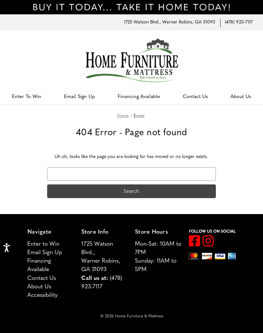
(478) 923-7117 (239, 22)
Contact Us (195, 96)
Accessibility (42, 295)
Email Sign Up (79, 96)
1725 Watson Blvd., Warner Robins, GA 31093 (169, 22)
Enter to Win (26, 96)
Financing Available (139, 96)
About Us (240, 96)
